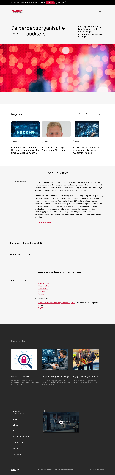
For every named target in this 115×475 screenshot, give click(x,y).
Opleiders (15, 431)
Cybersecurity (16, 141)
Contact (15, 419)
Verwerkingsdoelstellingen (65, 469)
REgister (15, 425)
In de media (16, 454)
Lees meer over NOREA (43, 222)
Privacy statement (52, 469)
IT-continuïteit (43, 287)
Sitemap (101, 469)
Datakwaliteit (43, 290)
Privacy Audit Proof (19, 442)
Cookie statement (41, 469)
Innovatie (41, 292)
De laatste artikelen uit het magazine (89, 114)
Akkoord (50, 2)
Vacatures (16, 448)
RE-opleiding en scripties (21, 437)
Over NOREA (17, 411)
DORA (40, 309)
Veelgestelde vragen (18, 413)
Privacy (41, 295)
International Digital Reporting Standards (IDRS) (56, 304)
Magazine (46, 141)
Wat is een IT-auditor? (22, 254)
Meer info (61, 2)
